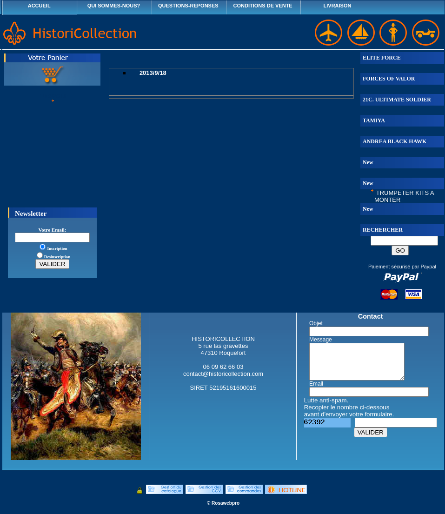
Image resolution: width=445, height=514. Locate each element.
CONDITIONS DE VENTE (262, 5)
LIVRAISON (338, 5)
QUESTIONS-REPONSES (188, 5)
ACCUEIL (39, 5)
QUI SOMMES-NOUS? (113, 5)
